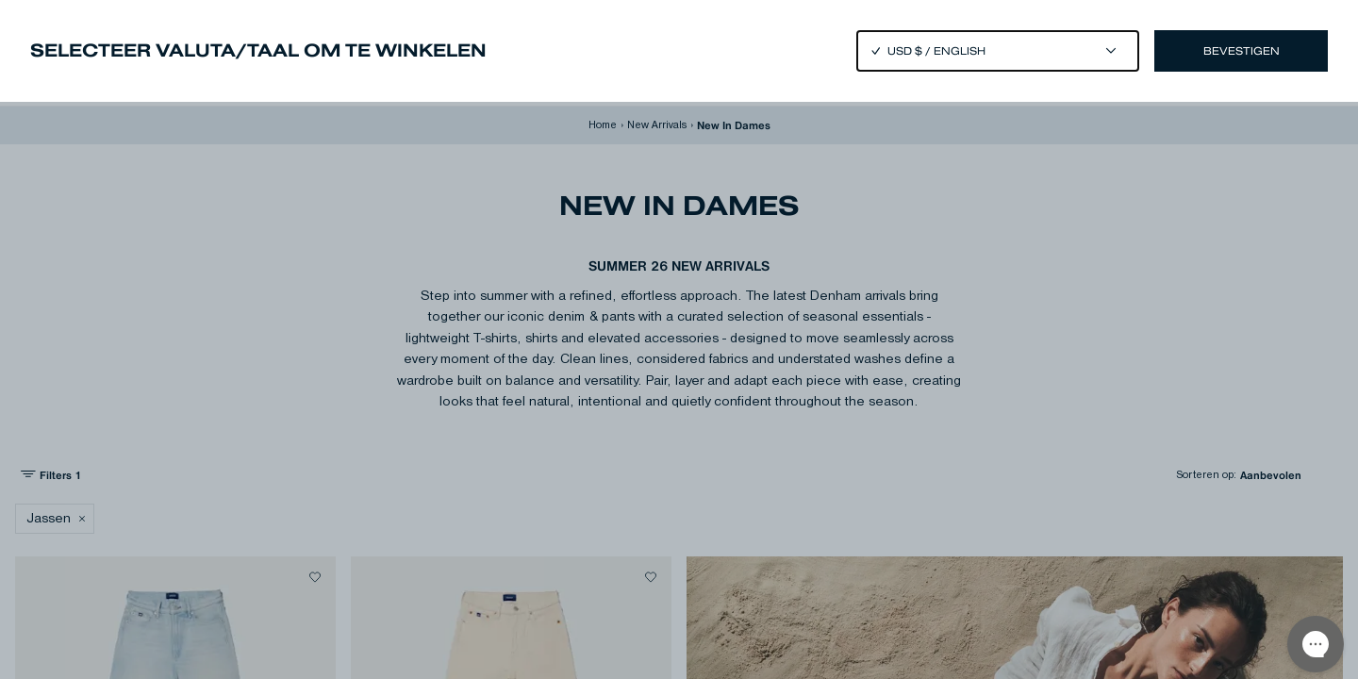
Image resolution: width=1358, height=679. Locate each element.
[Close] (679, 339)
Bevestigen (1241, 51)
